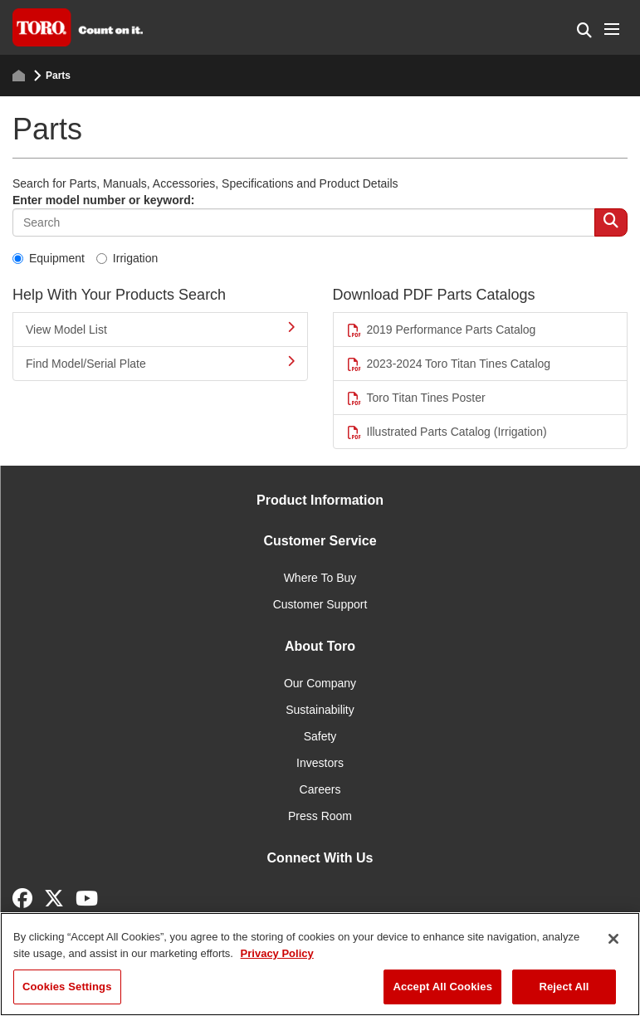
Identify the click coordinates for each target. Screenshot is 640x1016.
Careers (320, 789)
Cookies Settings (67, 986)
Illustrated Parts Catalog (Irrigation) (446, 432)
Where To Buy (320, 577)
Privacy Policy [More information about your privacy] (277, 953)
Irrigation (127, 258)
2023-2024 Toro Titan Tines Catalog (448, 364)
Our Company (320, 683)
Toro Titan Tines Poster (416, 398)
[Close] (613, 939)
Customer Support (320, 604)
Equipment (48, 258)
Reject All (564, 986)
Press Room (320, 816)
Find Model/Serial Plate (160, 362)
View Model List (160, 328)
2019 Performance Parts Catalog (441, 330)
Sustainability (320, 709)
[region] (320, 964)
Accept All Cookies (442, 986)
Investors (320, 762)
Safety (320, 736)
